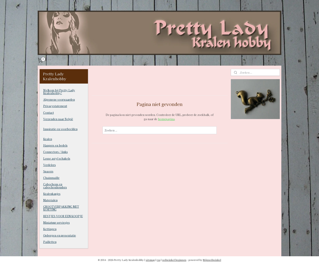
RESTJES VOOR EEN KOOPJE (63, 216)
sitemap (150, 260)
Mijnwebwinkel (212, 260)
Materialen (50, 200)
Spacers (48, 171)
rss (158, 260)
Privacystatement (55, 106)
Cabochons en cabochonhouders (55, 185)
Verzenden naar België (58, 119)
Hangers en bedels (55, 145)
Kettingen (49, 229)
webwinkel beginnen (174, 260)
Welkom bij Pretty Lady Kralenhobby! (59, 91)
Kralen (47, 139)
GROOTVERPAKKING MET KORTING (61, 208)
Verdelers (49, 165)
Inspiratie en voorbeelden (60, 129)
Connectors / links (55, 152)
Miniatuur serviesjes (56, 222)
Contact (48, 112)
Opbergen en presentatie (59, 235)
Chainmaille (51, 178)
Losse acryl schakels (56, 158)
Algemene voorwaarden (59, 99)
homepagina (166, 119)
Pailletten (49, 242)
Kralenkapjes (51, 194)
